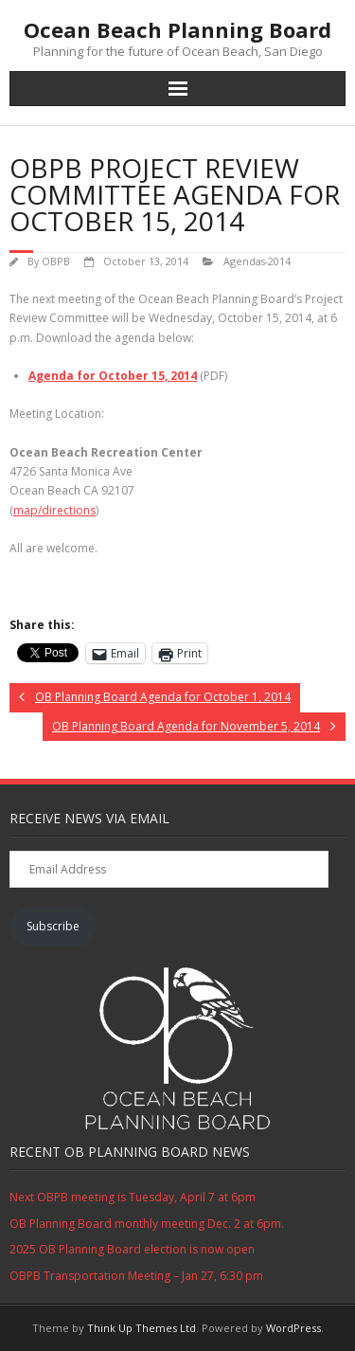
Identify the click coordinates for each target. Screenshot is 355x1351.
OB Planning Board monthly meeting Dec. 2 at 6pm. (146, 1224)
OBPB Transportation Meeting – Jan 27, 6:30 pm (136, 1276)
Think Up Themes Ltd (141, 1328)
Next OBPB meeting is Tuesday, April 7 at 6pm (132, 1197)
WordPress (293, 1328)
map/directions (54, 510)
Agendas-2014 (257, 261)
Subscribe (53, 926)
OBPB (56, 261)
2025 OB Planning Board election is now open (132, 1249)
